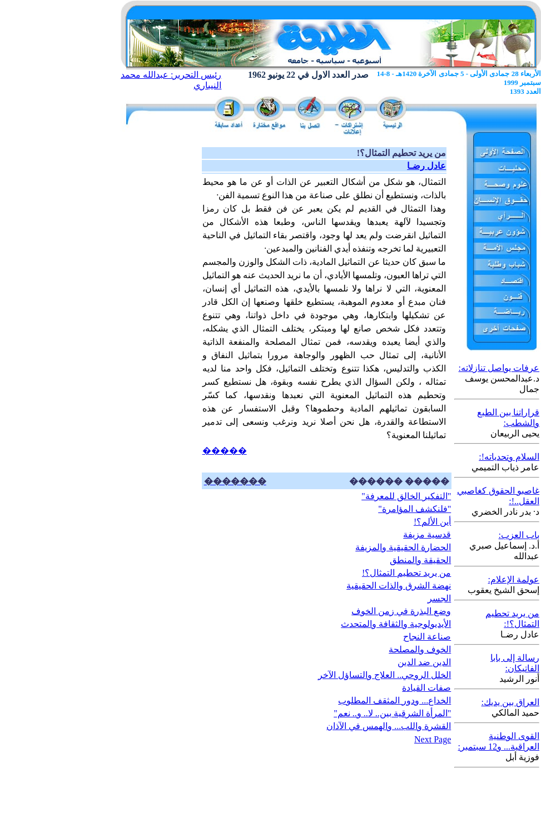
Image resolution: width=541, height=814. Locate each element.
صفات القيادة (426, 687)
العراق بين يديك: (510, 702)
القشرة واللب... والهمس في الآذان (388, 726)
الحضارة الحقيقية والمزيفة (403, 547)
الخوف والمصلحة (420, 649)
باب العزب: (519, 535)
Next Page (432, 739)
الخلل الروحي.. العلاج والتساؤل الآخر (384, 675)
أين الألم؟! (432, 521)
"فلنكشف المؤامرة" (414, 509)
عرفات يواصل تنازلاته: (499, 368)
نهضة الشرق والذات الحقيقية (398, 585)
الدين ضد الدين (424, 662)
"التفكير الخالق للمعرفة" (406, 496)
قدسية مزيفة (427, 534)
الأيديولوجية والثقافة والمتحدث (396, 624)
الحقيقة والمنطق (420, 560)
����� (224, 450)
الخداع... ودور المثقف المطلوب (394, 700)
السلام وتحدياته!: (509, 456)
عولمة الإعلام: (513, 579)
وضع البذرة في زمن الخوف (401, 611)
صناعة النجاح (427, 636)
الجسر (439, 598)
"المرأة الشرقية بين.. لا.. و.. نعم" (392, 713)
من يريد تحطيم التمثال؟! (406, 572)
